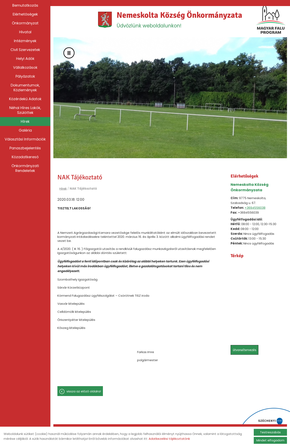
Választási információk (25, 139)
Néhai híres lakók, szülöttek (25, 110)
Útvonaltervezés (244, 350)
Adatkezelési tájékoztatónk (169, 439)
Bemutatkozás (25, 5)
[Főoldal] (105, 20)
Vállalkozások (25, 67)
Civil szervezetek (25, 49)
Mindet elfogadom (270, 440)
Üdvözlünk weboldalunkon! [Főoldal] (179, 19)
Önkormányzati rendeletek (25, 168)
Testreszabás (270, 432)
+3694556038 (255, 208)
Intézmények (25, 40)
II (69, 53)
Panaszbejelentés (25, 148)
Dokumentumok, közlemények (25, 88)
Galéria (25, 130)
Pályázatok (25, 76)
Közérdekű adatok (25, 98)
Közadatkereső (25, 156)
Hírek (25, 121)
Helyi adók (25, 58)
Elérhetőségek (25, 14)
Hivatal (25, 31)
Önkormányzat (25, 23)
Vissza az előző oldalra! (83, 391)
